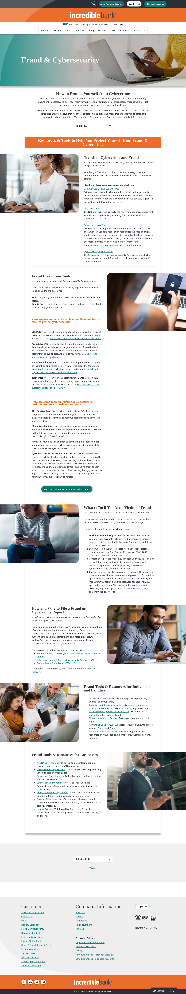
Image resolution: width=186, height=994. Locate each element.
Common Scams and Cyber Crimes (101, 188)
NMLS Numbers (84, 924)
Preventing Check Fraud (101, 724)
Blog (91, 30)
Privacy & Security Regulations (52, 792)
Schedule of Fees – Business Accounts (95, 958)
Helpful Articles (97, 731)
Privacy (79, 950)
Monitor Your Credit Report (103, 717)
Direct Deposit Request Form (36, 944)
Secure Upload (28, 953)
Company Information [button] (99, 906)
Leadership (81, 920)
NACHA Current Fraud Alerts (51, 762)
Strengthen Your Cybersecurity (52, 782)
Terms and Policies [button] (85, 938)
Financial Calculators (31, 936)
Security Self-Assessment (49, 799)
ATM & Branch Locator (32, 912)
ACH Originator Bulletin (33, 961)
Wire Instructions (30, 957)
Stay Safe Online (92, 208)
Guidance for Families (100, 698)
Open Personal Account (111, 4)
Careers (79, 916)
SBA (69, 30)
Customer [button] (31, 906)
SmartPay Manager (31, 965)
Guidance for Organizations (51, 769)
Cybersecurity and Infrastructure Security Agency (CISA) (65, 659)
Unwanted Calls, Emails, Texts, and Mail (109, 711)
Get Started (163, 990)
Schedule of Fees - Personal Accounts (95, 954)
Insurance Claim (29, 949)
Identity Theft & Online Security (105, 704)
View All (93, 867)
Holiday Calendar (30, 924)
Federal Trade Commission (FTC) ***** (56, 663)
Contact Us (140, 30)
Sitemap (80, 928)
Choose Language (155, 4)
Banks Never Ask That (95, 225)
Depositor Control (30, 932)
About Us (80, 30)
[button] (93, 126)
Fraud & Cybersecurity (32, 928)
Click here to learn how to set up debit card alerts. (75, 338)
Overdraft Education (86, 946)
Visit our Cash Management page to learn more (67, 489)
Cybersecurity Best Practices (98, 251)
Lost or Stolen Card (31, 940)
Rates (24, 920)
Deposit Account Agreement (90, 942)
